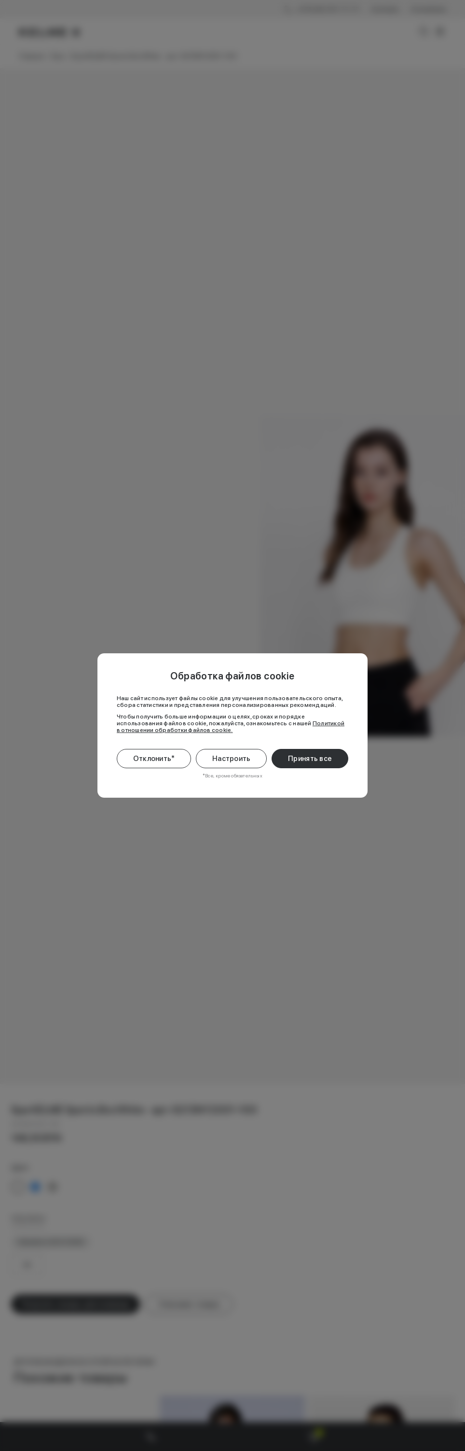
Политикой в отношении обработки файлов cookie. (230, 726)
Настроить (231, 758)
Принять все (310, 758)
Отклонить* (154, 758)
